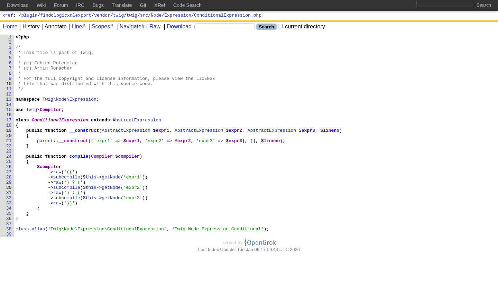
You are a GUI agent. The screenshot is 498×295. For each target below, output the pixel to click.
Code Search (187, 5)
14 (9, 119)
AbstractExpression (137, 137)
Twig (48, 112)
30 (9, 218)
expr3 (308, 150)
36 (9, 255)
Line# (76, 27)
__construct (84, 150)
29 (9, 212)
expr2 (235, 150)
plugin (29, 16)
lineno (331, 150)
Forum (61, 5)
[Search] (224, 28)
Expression (177, 16)
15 (9, 125)
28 (9, 206)
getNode (111, 206)
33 (9, 237)
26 (9, 193)
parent (45, 162)
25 (9, 187)
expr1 (162, 150)
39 (9, 274)
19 (9, 150)
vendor (102, 16)
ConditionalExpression (60, 137)
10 (9, 94)
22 (9, 168)
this (91, 206)
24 (9, 181)
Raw (152, 27)
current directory (301, 27)
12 (9, 106)
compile (79, 181)
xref (7, 16)
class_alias (30, 268)
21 (9, 162)
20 (9, 156)
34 (9, 243)
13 (9, 112)
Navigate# (130, 27)
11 (9, 100)
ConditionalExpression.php (227, 16)
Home (10, 27)
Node (156, 16)
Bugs (98, 5)
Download (177, 27)
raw (57, 199)
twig (118, 16)
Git (143, 5)
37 (9, 262)
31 (9, 224)
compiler (129, 181)
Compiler (51, 125)
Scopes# (100, 27)
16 (9, 131)
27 (9, 199)
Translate (122, 5)
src (144, 16)
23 (9, 175)
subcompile (66, 206)
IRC (80, 5)
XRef (159, 5)
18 (9, 143)
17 (9, 137)
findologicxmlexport (65, 16)
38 (9, 268)
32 (9, 231)
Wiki (41, 5)
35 (9, 249)
